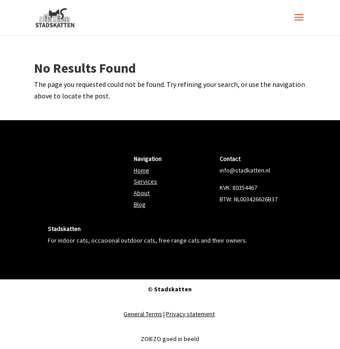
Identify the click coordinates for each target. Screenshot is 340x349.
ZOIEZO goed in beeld (170, 339)
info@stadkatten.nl (245, 170)
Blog (140, 204)
